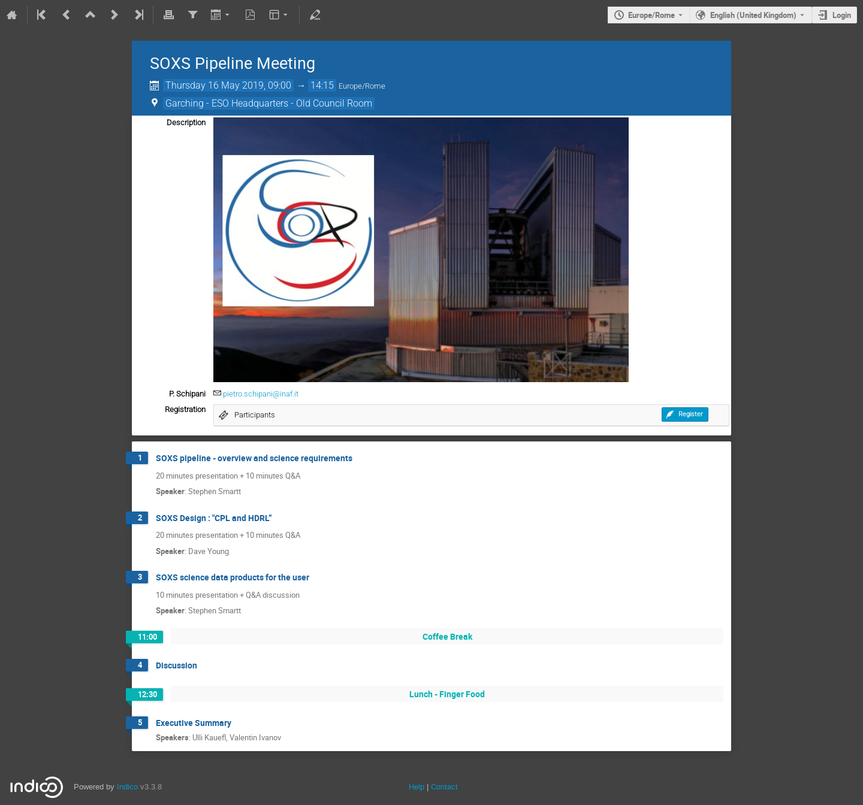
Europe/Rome (651, 15)
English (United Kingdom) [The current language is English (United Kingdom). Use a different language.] (753, 15)
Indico (127, 787)
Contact (444, 787)
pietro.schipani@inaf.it (260, 393)
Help (416, 787)
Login (841, 15)
